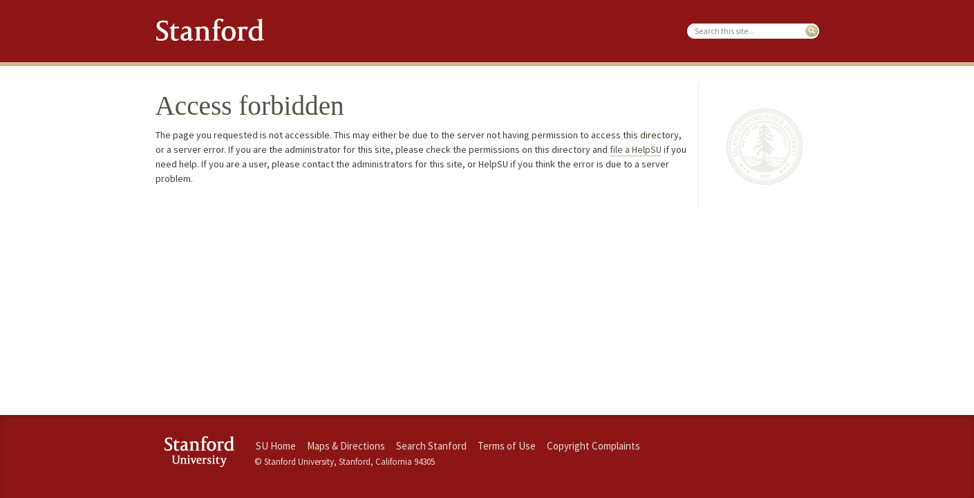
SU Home (276, 445)
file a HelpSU (636, 149)
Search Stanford (431, 445)
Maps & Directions (346, 445)
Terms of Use (507, 445)
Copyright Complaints (593, 445)
